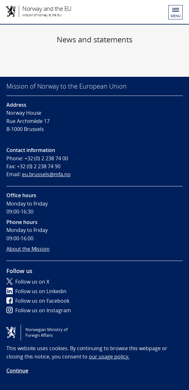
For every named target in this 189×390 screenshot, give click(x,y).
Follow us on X (27, 281)
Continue (17, 370)
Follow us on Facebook (37, 300)
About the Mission (28, 248)
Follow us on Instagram (38, 310)
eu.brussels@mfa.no (46, 174)
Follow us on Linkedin (36, 291)
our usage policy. (109, 356)
